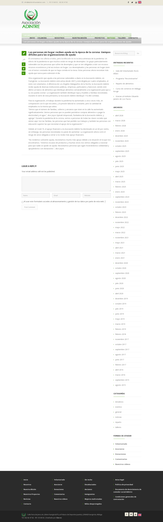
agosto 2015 (120, 385)
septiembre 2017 (122, 349)
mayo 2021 (120, 242)
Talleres (122, 19)
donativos (119, 402)
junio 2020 (119, 288)
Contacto (133, 19)
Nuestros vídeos (122, 464)
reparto (118, 422)
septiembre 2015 (122, 380)
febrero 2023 (120, 212)
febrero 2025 (120, 186)
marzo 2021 (120, 253)
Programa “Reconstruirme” (127, 78)
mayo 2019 (120, 319)
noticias (34, 39)
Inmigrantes (90, 494)
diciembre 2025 (121, 136)
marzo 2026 (120, 120)
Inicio (48, 19)
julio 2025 (119, 161)
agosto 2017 (120, 354)
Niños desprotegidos (93, 504)
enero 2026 (120, 131)
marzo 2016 (120, 375)
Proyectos (100, 19)
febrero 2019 (120, 329)
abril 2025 (119, 176)
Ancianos (88, 489)
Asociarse (119, 449)
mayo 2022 (120, 227)
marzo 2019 (120, 324)
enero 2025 (120, 192)
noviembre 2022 (122, 222)
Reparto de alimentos (125, 83)
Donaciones (120, 454)
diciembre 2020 (121, 263)
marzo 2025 (120, 181)
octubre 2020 (120, 268)
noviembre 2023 (122, 202)
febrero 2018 (120, 334)
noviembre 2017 (122, 339)
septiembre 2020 (122, 273)
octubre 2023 (120, 207)
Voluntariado (121, 444)
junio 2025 (119, 166)
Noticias (111, 19)
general (118, 412)
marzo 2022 (120, 232)
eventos (118, 407)
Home (26, 39)
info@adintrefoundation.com (34, 2)
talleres (118, 427)
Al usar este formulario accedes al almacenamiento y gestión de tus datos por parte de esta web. (65, 201)
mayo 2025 (120, 171)
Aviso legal (119, 480)
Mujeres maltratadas (93, 499)
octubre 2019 (120, 303)
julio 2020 (119, 283)
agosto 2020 (120, 278)
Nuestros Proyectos (32, 494)
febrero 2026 (120, 125)
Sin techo (88, 480)
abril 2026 (119, 115)
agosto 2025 (120, 156)
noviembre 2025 (122, 141)
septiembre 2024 (122, 197)
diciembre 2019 (121, 298)
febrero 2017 (120, 364)
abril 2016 (119, 370)
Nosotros (70, 19)
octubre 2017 (120, 344)
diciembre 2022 (121, 217)
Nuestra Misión (85, 19)
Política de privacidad (124, 484)
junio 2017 (119, 359)
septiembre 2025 (122, 151)
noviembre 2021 (122, 237)
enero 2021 (120, 258)
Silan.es (59, 518)
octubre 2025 (120, 146)
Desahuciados (90, 484)
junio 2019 (119, 314)
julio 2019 (119, 309)
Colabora (58, 19)
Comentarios (121, 459)
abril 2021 (119, 248)
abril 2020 (119, 293)
